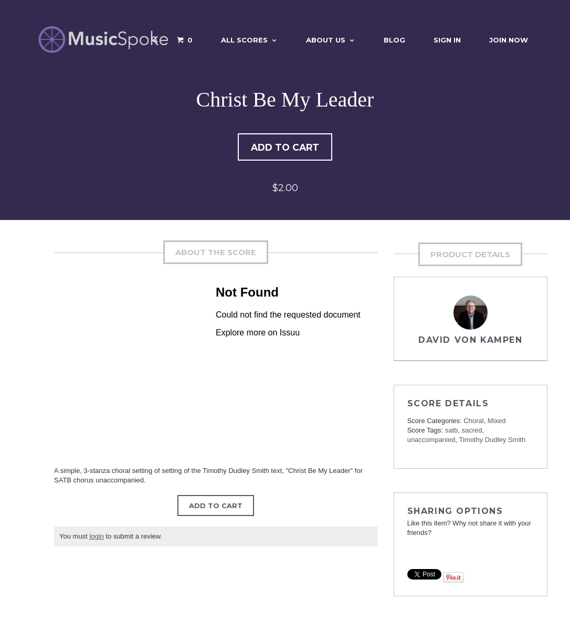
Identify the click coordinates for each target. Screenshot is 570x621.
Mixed (497, 422)
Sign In (447, 40)
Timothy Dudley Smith (492, 441)
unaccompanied (431, 441)
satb (451, 431)
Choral (473, 422)
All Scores (244, 40)
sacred (472, 431)
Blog (394, 40)
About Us (325, 40)
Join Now (508, 40)
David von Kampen (470, 341)
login (96, 537)
